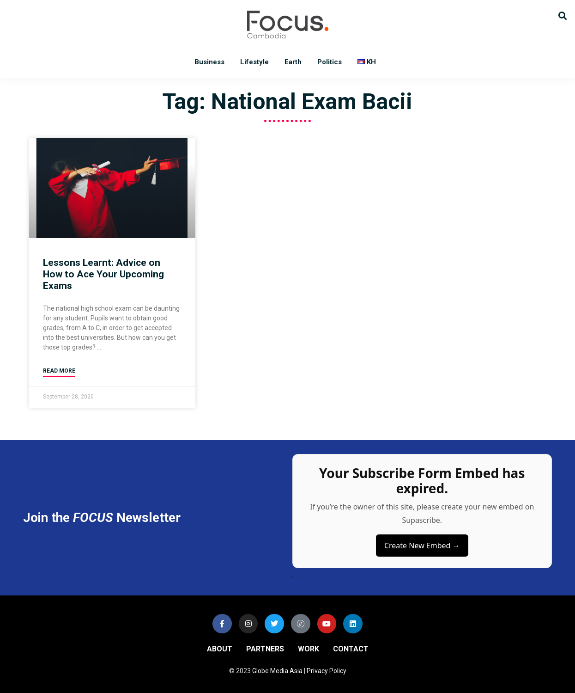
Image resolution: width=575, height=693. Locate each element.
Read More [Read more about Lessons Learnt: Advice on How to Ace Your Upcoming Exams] (59, 371)
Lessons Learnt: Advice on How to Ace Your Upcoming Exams (103, 274)
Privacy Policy (326, 671)
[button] (562, 15)
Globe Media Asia (277, 671)
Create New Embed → (422, 545)
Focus (287, 24)
